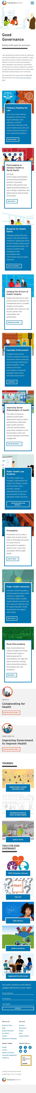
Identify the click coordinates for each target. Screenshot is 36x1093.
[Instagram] (30, 1047)
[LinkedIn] (20, 1047)
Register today (12, 139)
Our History (5, 1033)
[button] (32, 3)
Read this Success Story (10, 712)
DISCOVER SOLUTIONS (13, 322)
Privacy (13, 1074)
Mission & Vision (7, 1025)
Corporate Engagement (9, 1055)
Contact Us (5, 1058)
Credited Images (6, 1074)
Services (21, 1025)
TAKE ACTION (11, 201)
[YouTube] (20, 1051)
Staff (3, 1028)
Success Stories (24, 1036)
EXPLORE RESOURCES (13, 444)
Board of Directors (8, 1031)
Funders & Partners (8, 1052)
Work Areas (22, 1028)
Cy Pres (4, 1050)
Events (21, 1031)
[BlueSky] (25, 1051)
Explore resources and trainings (18, 504)
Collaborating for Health (13, 705)
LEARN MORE (11, 382)
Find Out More (12, 559)
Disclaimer (19, 1074)
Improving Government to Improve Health (17, 742)
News (20, 1033)
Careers (4, 1036)
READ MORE (11, 675)
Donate (4, 1047)
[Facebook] (25, 1047)
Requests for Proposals (9, 1038)
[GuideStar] (25, 1060)
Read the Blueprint (13, 266)
